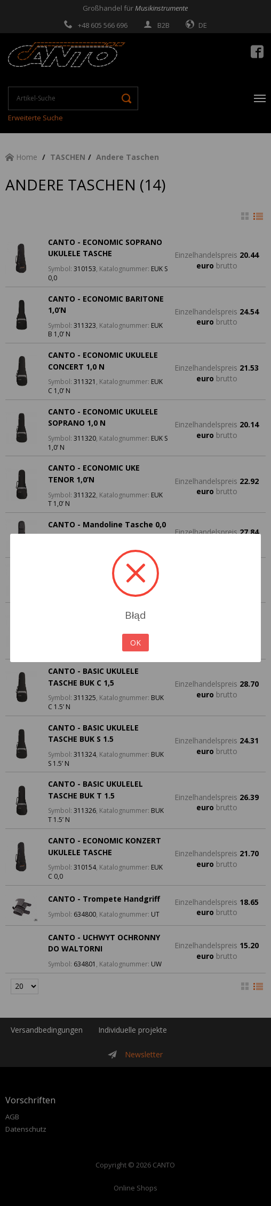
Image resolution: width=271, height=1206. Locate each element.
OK (135, 642)
